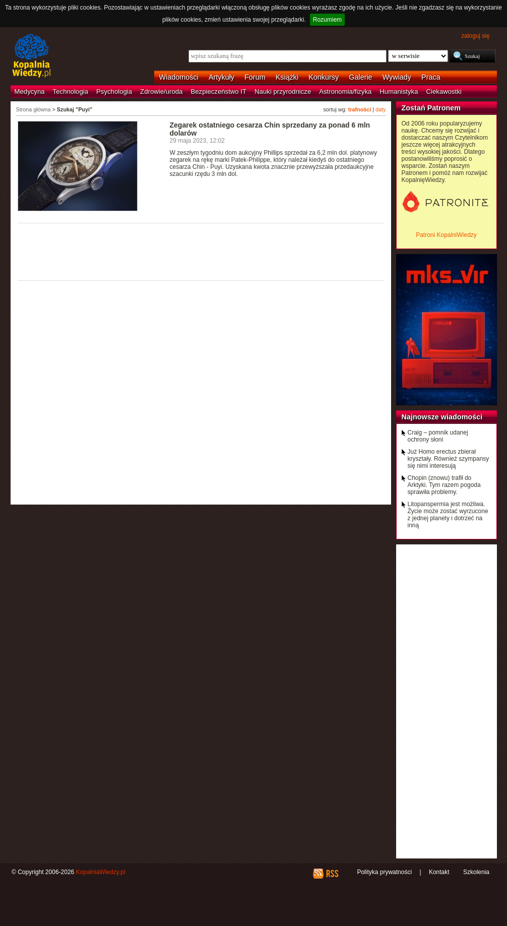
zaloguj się (475, 35)
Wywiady (397, 77)
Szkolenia (476, 872)
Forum (255, 77)
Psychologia (114, 91)
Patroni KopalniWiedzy (446, 234)
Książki (287, 77)
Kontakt (439, 872)
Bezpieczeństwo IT (218, 91)
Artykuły (221, 77)
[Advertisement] (201, 251)
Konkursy (323, 77)
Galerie (360, 77)
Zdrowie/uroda (161, 91)
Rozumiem (327, 19)
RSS (332, 874)
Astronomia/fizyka (345, 91)
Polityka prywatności (384, 872)
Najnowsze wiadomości (442, 417)
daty (380, 109)
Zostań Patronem (431, 108)
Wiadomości (179, 77)
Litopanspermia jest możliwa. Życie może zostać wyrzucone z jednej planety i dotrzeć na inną (448, 515)
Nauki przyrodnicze (283, 91)
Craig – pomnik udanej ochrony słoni (438, 436)
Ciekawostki (444, 91)
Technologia (70, 91)
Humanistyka (398, 91)
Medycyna (30, 91)
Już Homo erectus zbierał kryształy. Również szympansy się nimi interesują (448, 458)
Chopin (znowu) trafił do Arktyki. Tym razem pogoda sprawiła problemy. (444, 485)
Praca (430, 77)
